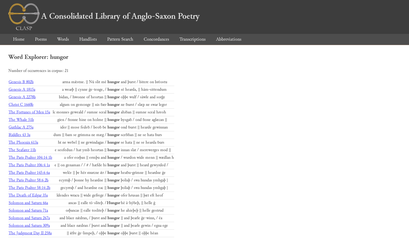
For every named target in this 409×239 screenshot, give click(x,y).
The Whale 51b (21, 120)
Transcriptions (192, 39)
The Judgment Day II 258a (30, 233)
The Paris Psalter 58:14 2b (29, 188)
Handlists (88, 39)
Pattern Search (120, 39)
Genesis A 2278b (22, 97)
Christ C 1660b (21, 105)
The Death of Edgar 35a (28, 195)
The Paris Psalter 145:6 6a (29, 173)
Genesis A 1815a (22, 90)
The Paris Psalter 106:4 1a (29, 165)
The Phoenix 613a (23, 142)
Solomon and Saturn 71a (28, 210)
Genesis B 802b (21, 82)
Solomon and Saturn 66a (28, 203)
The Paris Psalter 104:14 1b (30, 158)
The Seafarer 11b (22, 150)
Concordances (156, 39)
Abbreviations (228, 39)
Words (63, 39)
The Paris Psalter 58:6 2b (29, 180)
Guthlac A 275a (21, 127)
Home (19, 39)
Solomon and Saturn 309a (29, 226)
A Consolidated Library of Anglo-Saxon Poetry (104, 16)
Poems (41, 39)
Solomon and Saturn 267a (29, 218)
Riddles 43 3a (19, 135)
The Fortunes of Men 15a (29, 112)
